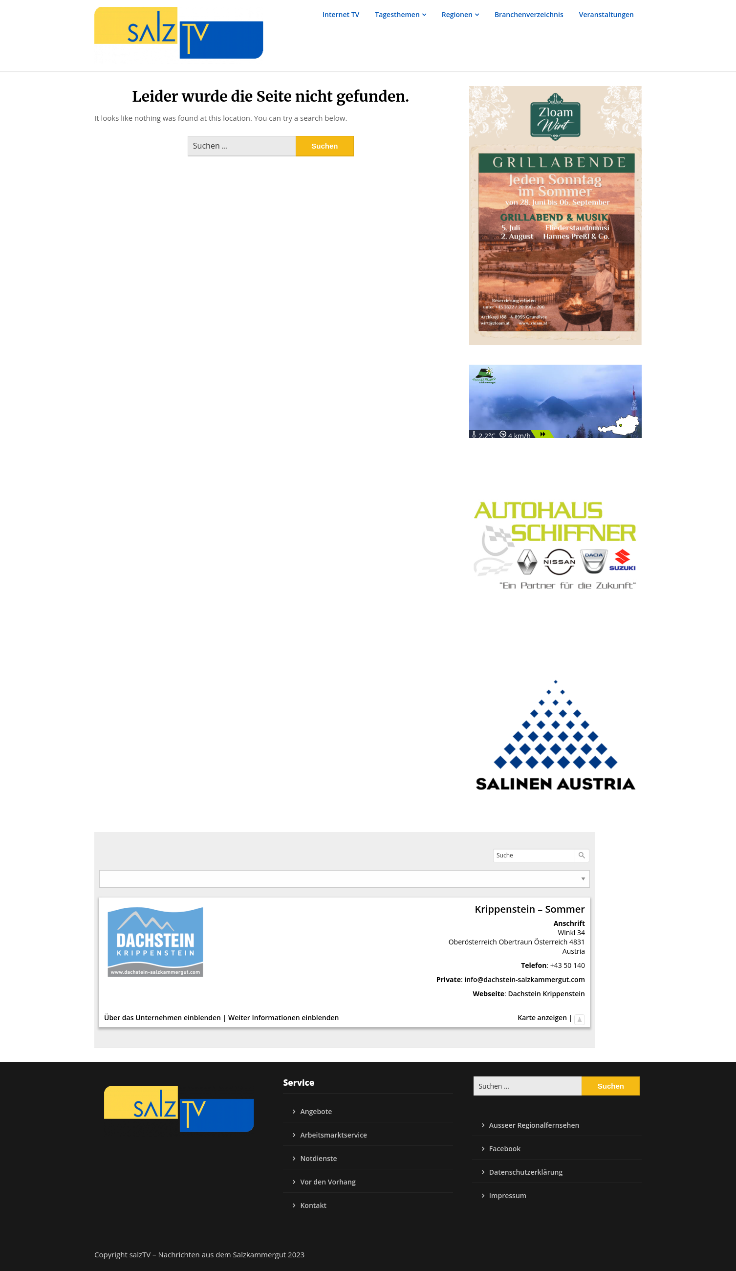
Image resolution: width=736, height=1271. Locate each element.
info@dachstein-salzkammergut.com (524, 979)
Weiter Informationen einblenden (283, 1017)
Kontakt (313, 1205)
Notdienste (318, 1158)
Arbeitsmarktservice (333, 1135)
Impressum (507, 1195)
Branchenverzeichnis (529, 14)
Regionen (457, 14)
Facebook (504, 1148)
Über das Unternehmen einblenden (162, 1017)
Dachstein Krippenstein (546, 993)
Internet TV (341, 14)
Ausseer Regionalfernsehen (534, 1125)
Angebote (316, 1111)
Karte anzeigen (542, 1017)
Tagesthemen (397, 14)
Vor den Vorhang (327, 1181)
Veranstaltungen (606, 14)
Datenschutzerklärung (526, 1172)
